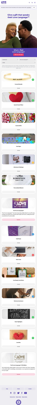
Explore (18, 219)
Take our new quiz (18, 54)
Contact (30, 388)
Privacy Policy (18, 396)
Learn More (29, 7)
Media (18, 388)
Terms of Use (12, 396)
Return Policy (24, 396)
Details (18, 88)
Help (7, 388)
